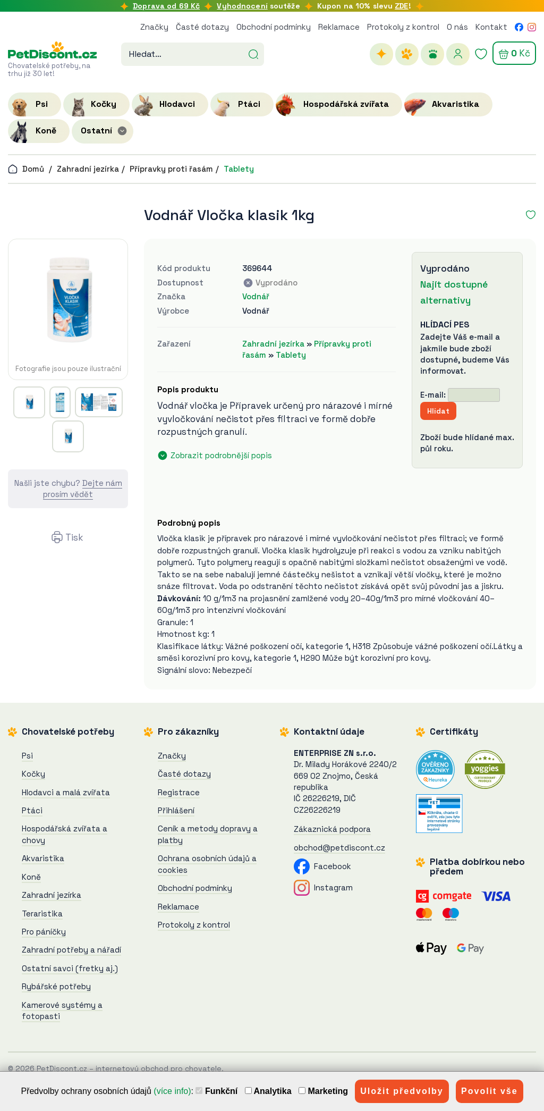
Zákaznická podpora (332, 829)
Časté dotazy (202, 27)
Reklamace (339, 27)
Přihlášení (176, 810)
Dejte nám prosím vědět (82, 488)
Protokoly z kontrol (403, 27)
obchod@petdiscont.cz (339, 848)
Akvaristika (43, 858)
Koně (31, 877)
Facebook (322, 866)
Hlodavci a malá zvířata (66, 792)
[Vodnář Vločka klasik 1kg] (68, 300)
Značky (154, 27)
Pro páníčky (44, 932)
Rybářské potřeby (56, 986)
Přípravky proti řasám (171, 169)
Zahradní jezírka (88, 169)
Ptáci (32, 810)
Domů (26, 169)
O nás (457, 27)
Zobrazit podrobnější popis (221, 455)
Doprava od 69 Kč (166, 6)
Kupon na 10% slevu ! (364, 6)
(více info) (172, 1091)
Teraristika (42, 913)
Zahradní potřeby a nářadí (71, 950)
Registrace (179, 792)
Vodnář (255, 296)
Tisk (74, 537)
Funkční (216, 1091)
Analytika (268, 1091)
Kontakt (491, 27)
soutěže (258, 6)
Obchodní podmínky (273, 27)
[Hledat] (253, 53)
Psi (27, 756)
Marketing (323, 1091)
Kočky (33, 774)
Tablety (239, 169)
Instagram (323, 887)
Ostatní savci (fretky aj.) (70, 968)
